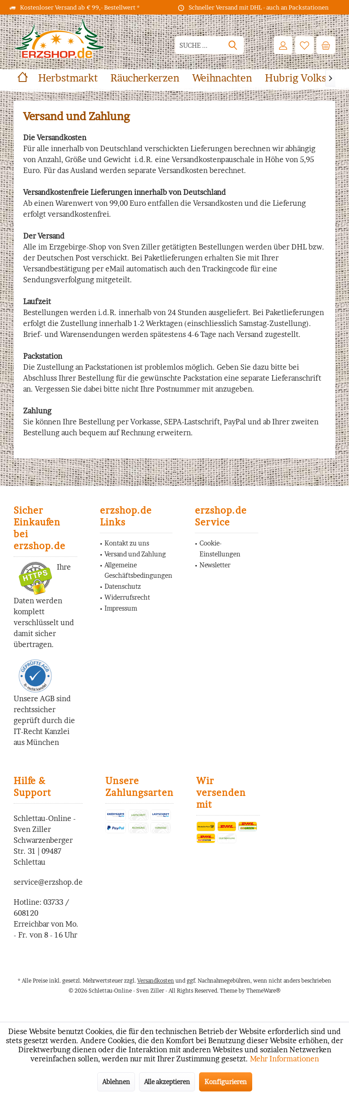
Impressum (121, 608)
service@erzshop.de (48, 882)
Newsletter (214, 565)
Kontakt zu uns (127, 543)
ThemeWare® (263, 990)
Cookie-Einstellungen (219, 548)
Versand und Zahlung (135, 554)
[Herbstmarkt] (68, 78)
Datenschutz (123, 586)
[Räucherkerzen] (145, 78)
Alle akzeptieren (167, 1082)
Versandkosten (155, 980)
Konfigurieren (225, 1082)
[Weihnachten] (222, 78)
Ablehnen (116, 1082)
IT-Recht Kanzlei (42, 731)
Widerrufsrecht (127, 597)
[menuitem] (325, 45)
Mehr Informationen (284, 1058)
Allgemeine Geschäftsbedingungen (138, 570)
